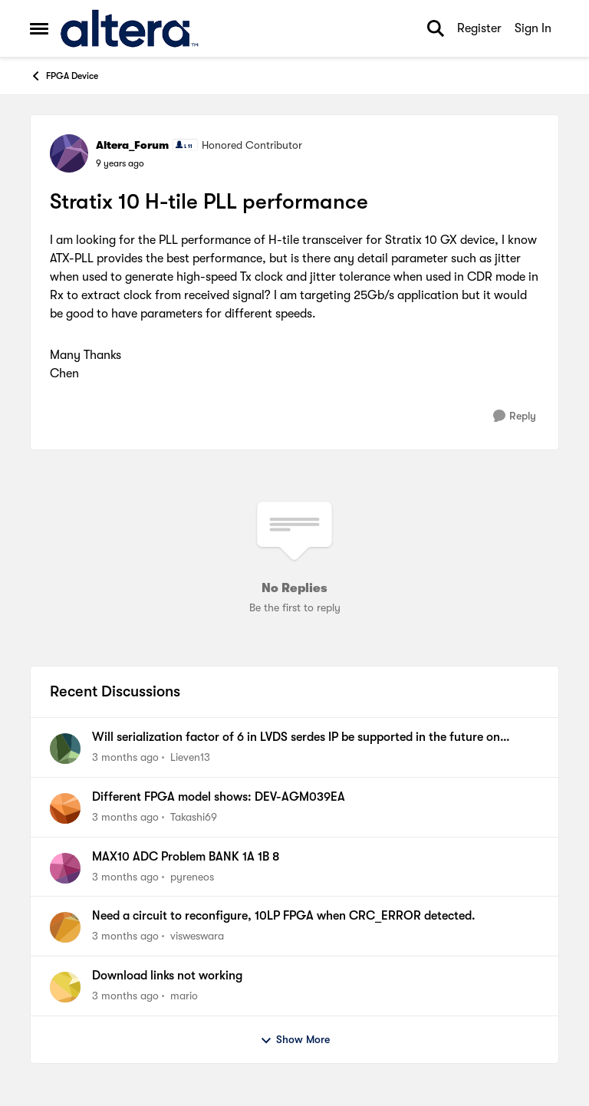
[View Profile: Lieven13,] (65, 748)
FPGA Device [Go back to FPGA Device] (64, 76)
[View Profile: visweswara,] (65, 927)
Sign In (533, 28)
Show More (295, 1040)
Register (479, 28)
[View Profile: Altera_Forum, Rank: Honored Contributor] (69, 153)
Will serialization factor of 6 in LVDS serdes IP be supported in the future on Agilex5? (296, 738)
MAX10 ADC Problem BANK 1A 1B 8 (185, 857)
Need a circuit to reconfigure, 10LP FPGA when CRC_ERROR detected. (283, 916)
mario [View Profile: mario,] (184, 995)
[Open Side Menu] (39, 28)
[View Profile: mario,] (65, 987)
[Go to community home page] (129, 28)
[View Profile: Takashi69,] (65, 808)
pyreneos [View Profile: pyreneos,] (192, 876)
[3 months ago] (125, 757)
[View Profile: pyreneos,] (65, 868)
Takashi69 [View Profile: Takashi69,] (193, 817)
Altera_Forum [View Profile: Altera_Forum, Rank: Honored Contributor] (132, 145)
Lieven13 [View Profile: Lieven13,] (190, 757)
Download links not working (167, 976)
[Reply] (514, 416)
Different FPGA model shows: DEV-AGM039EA (218, 797)
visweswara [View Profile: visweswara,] (197, 936)
